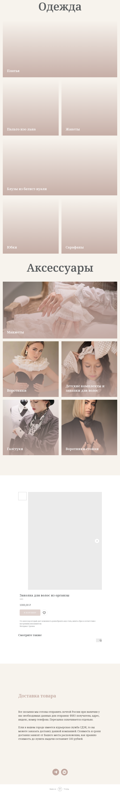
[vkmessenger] (64, 772)
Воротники (16, 390)
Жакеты (73, 129)
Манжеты (15, 332)
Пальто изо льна (21, 129)
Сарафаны (75, 247)
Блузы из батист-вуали (27, 188)
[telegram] (55, 772)
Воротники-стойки (82, 448)
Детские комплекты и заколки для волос (85, 388)
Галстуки (15, 448)
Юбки (12, 247)
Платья (13, 70)
